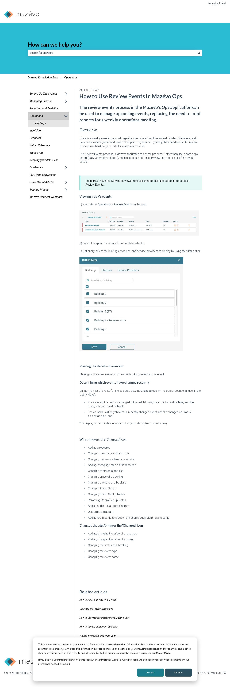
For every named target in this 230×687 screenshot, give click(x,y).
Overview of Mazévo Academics (96, 608)
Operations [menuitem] (36, 116)
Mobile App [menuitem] (37, 152)
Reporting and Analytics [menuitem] (44, 108)
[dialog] (115, 659)
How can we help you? (55, 44)
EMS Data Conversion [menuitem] (43, 175)
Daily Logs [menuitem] (39, 123)
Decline (178, 672)
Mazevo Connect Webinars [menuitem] (46, 197)
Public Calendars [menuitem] (40, 145)
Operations (71, 77)
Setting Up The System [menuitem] (43, 93)
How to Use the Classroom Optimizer (98, 626)
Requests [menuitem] (35, 138)
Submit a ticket (217, 3)
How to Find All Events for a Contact (98, 599)
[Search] (199, 53)
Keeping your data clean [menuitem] (44, 160)
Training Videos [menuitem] (39, 189)
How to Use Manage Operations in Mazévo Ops (104, 617)
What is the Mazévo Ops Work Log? (97, 635)
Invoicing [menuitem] (35, 130)
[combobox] (112, 53)
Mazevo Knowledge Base (43, 77)
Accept (150, 672)
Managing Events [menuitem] (40, 101)
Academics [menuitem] (36, 167)
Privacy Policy (163, 652)
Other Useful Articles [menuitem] (42, 182)
